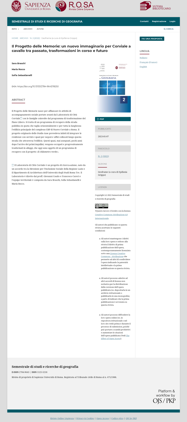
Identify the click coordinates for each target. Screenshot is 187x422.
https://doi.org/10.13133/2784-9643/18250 (38, 86)
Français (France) (148, 62)
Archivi (28, 29)
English (143, 66)
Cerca (168, 29)
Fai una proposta (152, 38)
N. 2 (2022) (35, 38)
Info (14, 29)
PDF (101, 119)
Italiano (143, 57)
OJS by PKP (131, 418)
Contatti (144, 21)
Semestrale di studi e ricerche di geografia (47, 21)
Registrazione (159, 21)
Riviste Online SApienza (62, 418)
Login (172, 21)
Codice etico (117, 418)
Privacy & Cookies (85, 418)
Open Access (102, 418)
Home (15, 38)
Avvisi (40, 29)
